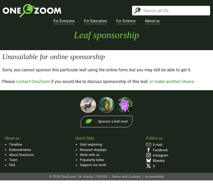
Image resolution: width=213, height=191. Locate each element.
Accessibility (154, 177)
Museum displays (93, 150)
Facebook (157, 150)
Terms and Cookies (125, 177)
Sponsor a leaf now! (113, 121)
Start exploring (91, 144)
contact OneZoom (33, 81)
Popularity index (92, 160)
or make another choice (171, 81)
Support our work (93, 165)
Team (13, 160)
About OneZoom (21, 155)
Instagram (157, 155)
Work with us (89, 155)
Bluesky (155, 161)
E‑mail (154, 145)
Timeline (15, 144)
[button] (64, 21)
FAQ (12, 165)
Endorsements (20, 150)
